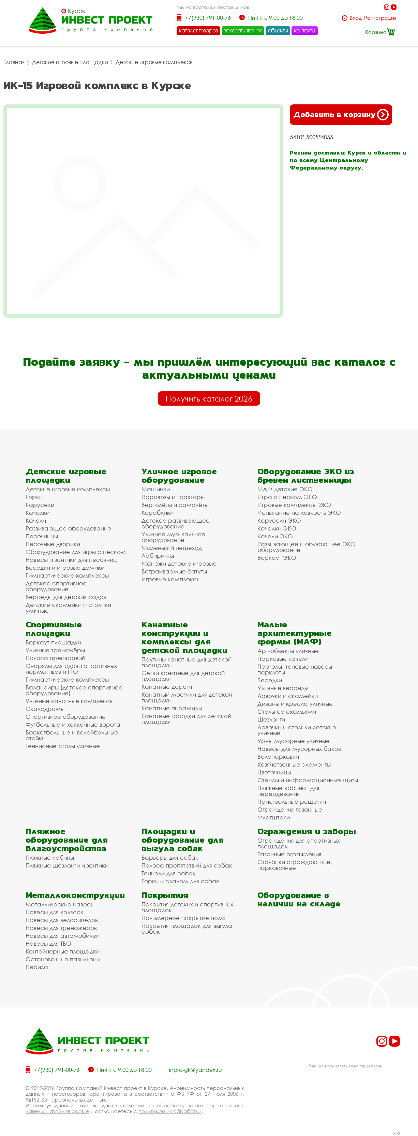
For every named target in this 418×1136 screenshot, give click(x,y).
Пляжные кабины (50, 857)
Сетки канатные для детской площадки (183, 676)
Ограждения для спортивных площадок (298, 843)
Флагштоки (273, 817)
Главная (14, 62)
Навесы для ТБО (48, 943)
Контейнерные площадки (63, 951)
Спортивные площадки (54, 628)
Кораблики (157, 512)
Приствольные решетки (291, 801)
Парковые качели (283, 658)
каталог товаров (198, 30)
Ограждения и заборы (306, 831)
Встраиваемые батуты (174, 571)
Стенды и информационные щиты (307, 780)
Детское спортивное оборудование (56, 586)
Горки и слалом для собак (180, 881)
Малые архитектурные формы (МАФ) (294, 633)
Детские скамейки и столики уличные (68, 607)
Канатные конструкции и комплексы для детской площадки (184, 637)
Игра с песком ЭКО (287, 497)
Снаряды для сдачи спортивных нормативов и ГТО (71, 668)
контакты (304, 30)
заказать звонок (243, 30)
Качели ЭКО (275, 536)
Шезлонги (271, 719)
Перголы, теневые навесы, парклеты (295, 669)
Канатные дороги (166, 686)
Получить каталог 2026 (209, 398)
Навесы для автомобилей (63, 935)
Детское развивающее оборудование (175, 523)
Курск (76, 11)
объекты (278, 30)
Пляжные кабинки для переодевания (288, 791)
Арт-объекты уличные (288, 651)
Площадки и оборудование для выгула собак (182, 840)
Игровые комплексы (170, 579)
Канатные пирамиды (171, 708)
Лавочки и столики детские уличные (296, 730)
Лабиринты (157, 555)
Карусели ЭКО (279, 520)
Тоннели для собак (168, 873)
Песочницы (42, 536)
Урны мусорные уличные (293, 741)
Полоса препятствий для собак (186, 865)
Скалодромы (45, 709)
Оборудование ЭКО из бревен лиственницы (305, 475)
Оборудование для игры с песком (76, 552)
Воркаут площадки (53, 642)
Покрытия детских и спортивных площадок (187, 907)
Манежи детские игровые (179, 563)
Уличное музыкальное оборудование (173, 537)
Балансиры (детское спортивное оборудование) (74, 690)
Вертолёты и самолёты (174, 505)
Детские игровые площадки (70, 62)
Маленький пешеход (171, 548)
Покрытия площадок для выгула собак (186, 928)
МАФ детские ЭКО (285, 489)
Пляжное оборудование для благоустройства (67, 840)
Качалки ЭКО (276, 528)
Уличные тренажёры (55, 650)
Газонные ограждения (289, 854)
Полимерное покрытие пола (183, 918)
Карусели (40, 505)
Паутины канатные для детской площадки (186, 662)
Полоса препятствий (55, 658)
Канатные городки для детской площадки (186, 719)
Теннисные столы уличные (63, 746)
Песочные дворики (53, 544)
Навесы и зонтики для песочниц (71, 560)
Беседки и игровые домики (65, 567)
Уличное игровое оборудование (179, 475)
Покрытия (164, 895)
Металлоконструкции (75, 895)
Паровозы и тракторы (173, 497)
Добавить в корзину (341, 114)
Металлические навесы (60, 904)
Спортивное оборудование (66, 716)
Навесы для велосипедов (62, 920)
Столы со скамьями (286, 711)
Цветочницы (274, 772)
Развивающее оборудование (68, 528)
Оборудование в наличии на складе (299, 899)
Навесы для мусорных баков (299, 749)
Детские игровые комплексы (155, 62)
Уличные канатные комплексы (70, 701)
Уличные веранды (282, 688)
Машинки (155, 489)
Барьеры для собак (169, 857)
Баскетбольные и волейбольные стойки (72, 735)
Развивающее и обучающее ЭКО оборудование (306, 547)
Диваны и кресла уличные (295, 704)
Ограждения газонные (289, 809)
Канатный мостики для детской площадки (186, 697)
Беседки (269, 680)
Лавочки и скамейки (287, 696)
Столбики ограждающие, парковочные (294, 865)
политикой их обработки (169, 1111)
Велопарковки (278, 756)
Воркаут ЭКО (276, 557)
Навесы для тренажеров (61, 928)
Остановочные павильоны (63, 959)
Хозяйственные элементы (294, 764)
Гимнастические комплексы (67, 575)
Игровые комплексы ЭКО (294, 505)
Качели (36, 520)
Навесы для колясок (55, 912)
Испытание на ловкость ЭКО (299, 512)
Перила (37, 967)
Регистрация (380, 18)
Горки (34, 497)
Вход (356, 18)
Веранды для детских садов (66, 597)
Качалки (37, 512)
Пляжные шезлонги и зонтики (67, 865)
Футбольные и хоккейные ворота (73, 724)
